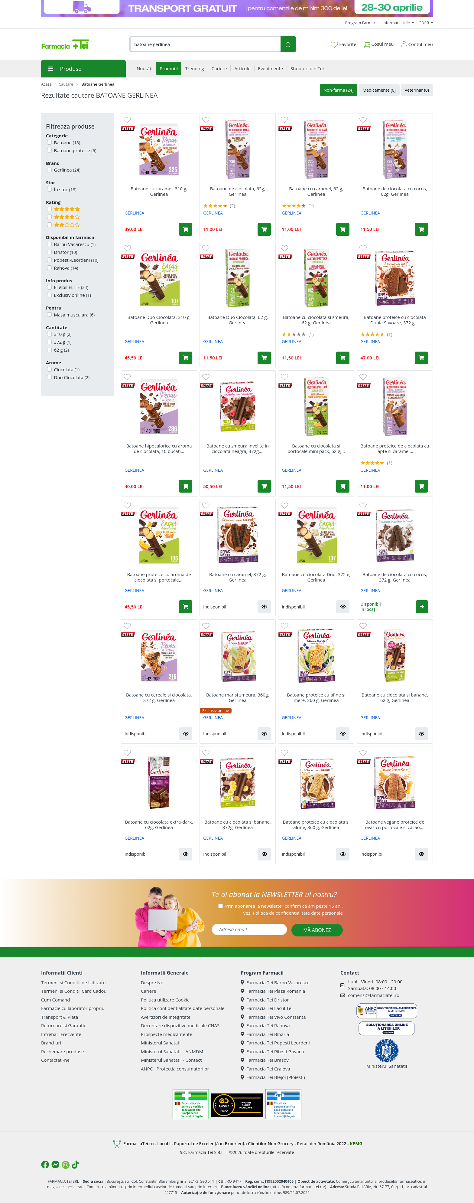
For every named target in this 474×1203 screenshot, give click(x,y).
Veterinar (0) (417, 90)
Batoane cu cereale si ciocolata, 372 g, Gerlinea (159, 697)
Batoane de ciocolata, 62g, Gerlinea (237, 191)
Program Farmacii (361, 22)
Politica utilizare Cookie (165, 1000)
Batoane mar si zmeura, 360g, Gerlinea (237, 697)
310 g (62, 334)
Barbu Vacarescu (74, 244)
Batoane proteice (74, 150)
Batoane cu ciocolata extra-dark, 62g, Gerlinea (159, 824)
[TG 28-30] (237, 8)
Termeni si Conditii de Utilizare (73, 982)
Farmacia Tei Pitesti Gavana (272, 1051)
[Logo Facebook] (45, 1165)
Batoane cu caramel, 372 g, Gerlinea (237, 577)
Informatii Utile (396, 22)
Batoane (66, 142)
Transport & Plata (59, 1017)
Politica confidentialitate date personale (182, 1008)
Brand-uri (51, 1043)
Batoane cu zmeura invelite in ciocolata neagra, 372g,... (237, 448)
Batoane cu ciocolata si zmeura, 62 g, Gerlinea (316, 319)
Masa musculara (74, 315)
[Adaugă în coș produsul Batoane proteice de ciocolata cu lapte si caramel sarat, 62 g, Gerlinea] (421, 486)
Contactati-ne (55, 1060)
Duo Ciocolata (71, 377)
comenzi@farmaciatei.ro (373, 995)
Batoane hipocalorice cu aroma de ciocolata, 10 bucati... (159, 448)
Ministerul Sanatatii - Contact (171, 1060)
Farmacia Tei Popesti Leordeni (275, 1043)
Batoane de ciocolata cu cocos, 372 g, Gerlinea (394, 577)
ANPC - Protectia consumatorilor (175, 1069)
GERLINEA (134, 213)
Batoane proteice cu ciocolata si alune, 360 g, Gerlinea (316, 824)
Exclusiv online (72, 295)
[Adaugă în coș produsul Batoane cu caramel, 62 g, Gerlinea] (342, 229)
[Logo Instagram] (66, 1165)
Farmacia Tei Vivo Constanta (273, 1017)
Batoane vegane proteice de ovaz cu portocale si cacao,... (395, 824)
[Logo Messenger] (55, 1165)
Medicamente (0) (378, 90)
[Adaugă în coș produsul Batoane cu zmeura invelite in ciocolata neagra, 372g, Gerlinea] (264, 486)
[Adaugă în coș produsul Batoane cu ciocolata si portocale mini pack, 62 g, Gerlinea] (342, 486)
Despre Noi (152, 982)
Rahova (65, 268)
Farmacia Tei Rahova (265, 1025)
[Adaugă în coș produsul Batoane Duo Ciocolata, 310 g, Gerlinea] (185, 358)
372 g (62, 342)
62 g (61, 350)
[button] (264, 606)
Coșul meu (379, 43)
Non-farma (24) (339, 90)
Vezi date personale (293, 913)
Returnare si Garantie (63, 1025)
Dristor (65, 252)
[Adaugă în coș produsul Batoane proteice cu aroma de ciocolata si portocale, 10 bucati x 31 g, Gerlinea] (185, 606)
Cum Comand (55, 1000)
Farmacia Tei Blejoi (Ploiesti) (273, 1077)
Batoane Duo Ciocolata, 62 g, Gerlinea (237, 319)
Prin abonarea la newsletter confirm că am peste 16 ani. (284, 906)
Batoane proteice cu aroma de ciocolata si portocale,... (159, 577)
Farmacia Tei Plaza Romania (273, 991)
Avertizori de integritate (165, 1017)
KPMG (356, 1143)
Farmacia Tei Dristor (265, 1000)
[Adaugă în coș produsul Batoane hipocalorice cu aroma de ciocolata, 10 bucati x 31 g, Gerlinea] (185, 486)
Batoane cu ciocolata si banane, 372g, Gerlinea (237, 824)
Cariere (148, 991)
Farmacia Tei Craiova (265, 1069)
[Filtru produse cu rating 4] (49, 217)
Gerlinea (66, 170)
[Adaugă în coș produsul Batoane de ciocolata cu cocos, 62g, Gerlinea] (421, 229)
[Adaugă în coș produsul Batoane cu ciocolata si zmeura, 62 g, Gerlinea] (342, 358)
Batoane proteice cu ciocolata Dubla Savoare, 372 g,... (395, 319)
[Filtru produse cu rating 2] (49, 224)
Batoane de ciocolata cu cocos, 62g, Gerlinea (394, 191)
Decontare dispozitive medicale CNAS (180, 1025)
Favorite (343, 44)
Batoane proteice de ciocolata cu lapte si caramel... (394, 448)
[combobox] (205, 44)
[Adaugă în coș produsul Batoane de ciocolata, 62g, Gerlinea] (264, 229)
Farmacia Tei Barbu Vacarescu (275, 982)
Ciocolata (66, 369)
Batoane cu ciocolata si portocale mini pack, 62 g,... (316, 448)
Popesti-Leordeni (76, 260)
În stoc (64, 189)
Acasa (46, 84)
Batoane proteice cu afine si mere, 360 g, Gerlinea (316, 697)
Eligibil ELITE (71, 287)
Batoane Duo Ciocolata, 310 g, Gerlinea (159, 319)
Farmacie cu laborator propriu (73, 1008)
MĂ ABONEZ (317, 930)
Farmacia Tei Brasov (265, 1060)
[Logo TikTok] (75, 1165)
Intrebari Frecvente (61, 1034)
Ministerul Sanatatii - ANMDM (172, 1051)
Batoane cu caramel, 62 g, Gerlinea (316, 191)
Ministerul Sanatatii (161, 1043)
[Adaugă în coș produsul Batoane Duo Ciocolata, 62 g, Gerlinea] (264, 358)
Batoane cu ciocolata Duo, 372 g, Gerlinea (316, 577)
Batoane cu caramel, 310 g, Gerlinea (159, 191)
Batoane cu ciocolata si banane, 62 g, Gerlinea (395, 697)
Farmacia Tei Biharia (265, 1034)
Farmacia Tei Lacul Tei (267, 1008)
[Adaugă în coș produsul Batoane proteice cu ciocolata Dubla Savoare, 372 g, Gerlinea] (421, 358)
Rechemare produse (62, 1051)
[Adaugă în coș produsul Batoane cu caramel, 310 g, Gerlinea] (185, 229)
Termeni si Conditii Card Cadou (73, 991)
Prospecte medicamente (166, 1034)
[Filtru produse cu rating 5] (49, 209)
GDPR (424, 22)
